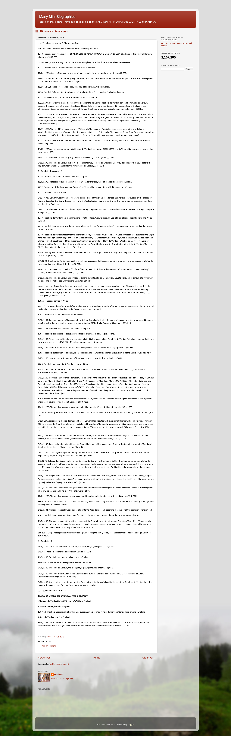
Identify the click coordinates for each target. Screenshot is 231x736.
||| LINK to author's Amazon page (51, 31)
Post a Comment (49, 646)
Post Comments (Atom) (59, 664)
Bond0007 (58, 675)
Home (96, 657)
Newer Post (44, 657)
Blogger (131, 725)
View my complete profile (62, 679)
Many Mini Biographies (57, 17)
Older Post (148, 657)
